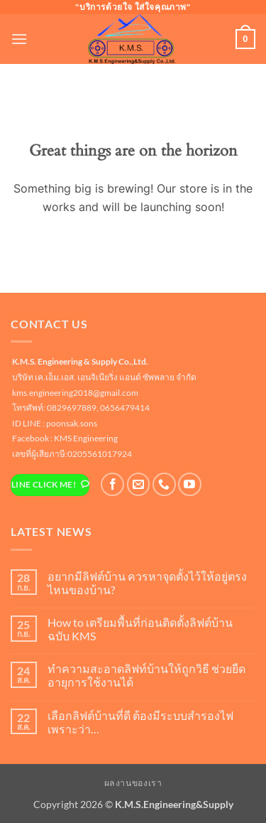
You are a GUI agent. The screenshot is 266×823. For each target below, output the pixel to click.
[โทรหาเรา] (164, 484)
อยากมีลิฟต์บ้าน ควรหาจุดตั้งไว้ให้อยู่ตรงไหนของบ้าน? (147, 582)
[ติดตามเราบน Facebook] (112, 484)
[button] (19, 38)
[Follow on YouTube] (189, 484)
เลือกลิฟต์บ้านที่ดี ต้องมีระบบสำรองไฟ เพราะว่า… (140, 722)
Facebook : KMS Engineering (65, 438)
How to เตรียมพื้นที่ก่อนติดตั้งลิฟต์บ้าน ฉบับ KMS (140, 628)
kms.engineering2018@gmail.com (75, 392)
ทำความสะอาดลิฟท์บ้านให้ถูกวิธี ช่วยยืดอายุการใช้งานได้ (146, 675)
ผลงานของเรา (133, 783)
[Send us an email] (138, 484)
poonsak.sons (71, 423)
